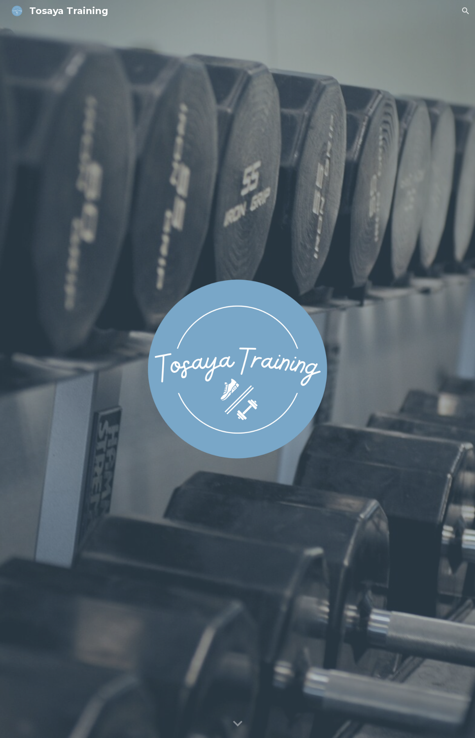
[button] (465, 11)
